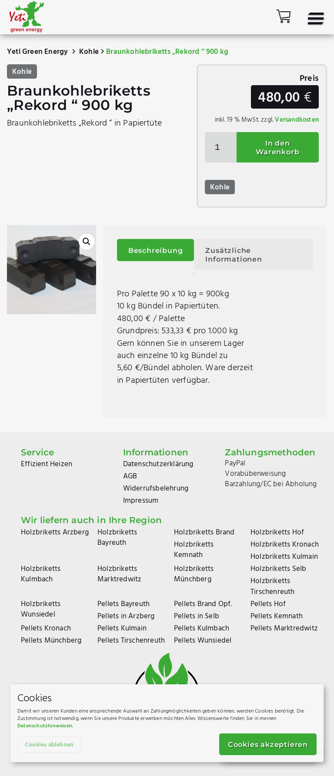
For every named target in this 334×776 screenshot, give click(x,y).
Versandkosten (297, 120)
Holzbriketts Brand (204, 532)
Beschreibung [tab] (155, 250)
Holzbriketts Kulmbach (40, 574)
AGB (130, 476)
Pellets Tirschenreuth (131, 641)
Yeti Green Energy (37, 52)
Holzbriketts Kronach (284, 544)
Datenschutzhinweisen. (45, 726)
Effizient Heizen (46, 464)
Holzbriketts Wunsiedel (40, 609)
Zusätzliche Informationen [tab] (233, 254)
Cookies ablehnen (49, 745)
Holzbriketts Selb (278, 569)
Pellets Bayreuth (123, 604)
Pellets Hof (268, 604)
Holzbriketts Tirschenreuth (272, 586)
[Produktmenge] (221, 147)
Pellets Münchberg (51, 641)
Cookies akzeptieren (268, 744)
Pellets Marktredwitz (284, 628)
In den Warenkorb (277, 147)
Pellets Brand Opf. (203, 604)
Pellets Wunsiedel (202, 641)
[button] (86, 241)
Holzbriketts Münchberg (194, 574)
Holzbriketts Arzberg (55, 532)
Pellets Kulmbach (201, 628)
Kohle (89, 52)
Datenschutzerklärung (158, 464)
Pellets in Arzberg (126, 616)
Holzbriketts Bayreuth (117, 538)
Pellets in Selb (196, 616)
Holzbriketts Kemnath (194, 550)
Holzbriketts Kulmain (284, 557)
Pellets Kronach (46, 628)
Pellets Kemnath (276, 616)
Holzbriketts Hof (277, 532)
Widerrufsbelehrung (156, 488)
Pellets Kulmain (122, 628)
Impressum (141, 501)
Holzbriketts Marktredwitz (119, 574)
